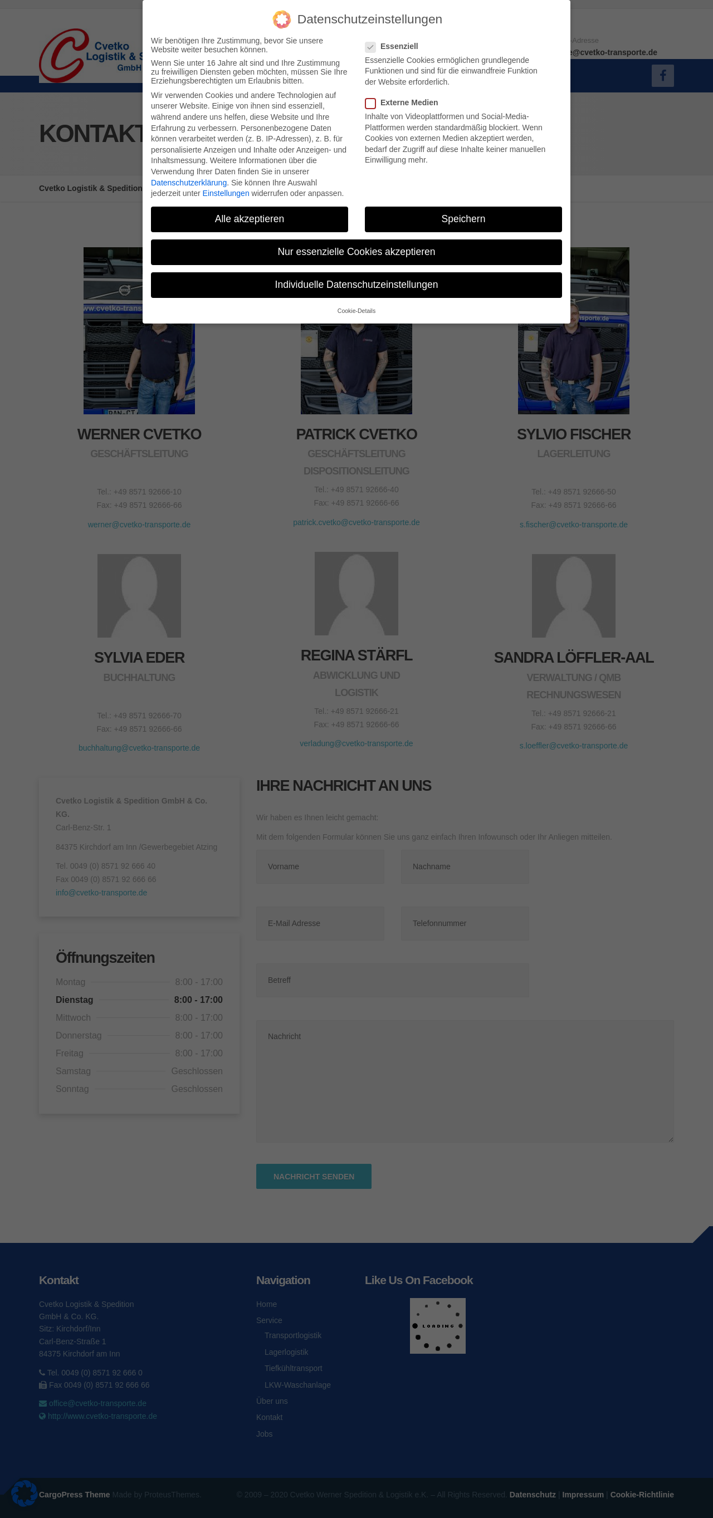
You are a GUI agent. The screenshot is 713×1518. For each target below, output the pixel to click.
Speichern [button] (464, 218)
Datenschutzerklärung (189, 182)
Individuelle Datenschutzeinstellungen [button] (356, 284)
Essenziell (395, 46)
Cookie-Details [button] (356, 310)
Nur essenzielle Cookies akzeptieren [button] (356, 251)
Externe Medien (405, 102)
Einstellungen (226, 193)
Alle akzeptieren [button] (250, 218)
